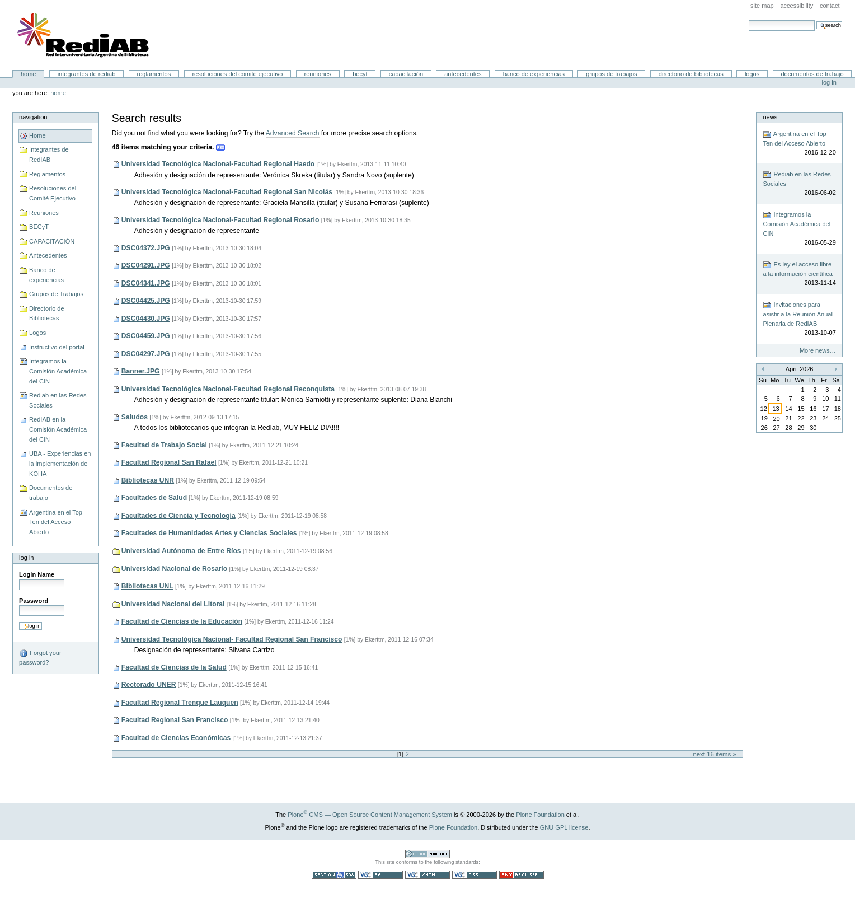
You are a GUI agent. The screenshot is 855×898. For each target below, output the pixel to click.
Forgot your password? (40, 657)
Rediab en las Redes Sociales (57, 400)
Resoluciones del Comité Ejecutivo (237, 74)
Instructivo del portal (56, 347)
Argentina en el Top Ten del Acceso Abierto (55, 522)
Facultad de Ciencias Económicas (176, 738)
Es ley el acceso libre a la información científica (799, 274)
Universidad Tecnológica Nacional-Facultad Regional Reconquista (228, 389)
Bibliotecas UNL (147, 586)
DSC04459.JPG (145, 336)
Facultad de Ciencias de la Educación (181, 621)
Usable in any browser (521, 875)
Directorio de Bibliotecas (691, 74)
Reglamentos (154, 74)
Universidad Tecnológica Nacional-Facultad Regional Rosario (220, 220)
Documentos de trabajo (812, 74)
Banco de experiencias (534, 74)
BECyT (360, 74)
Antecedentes (462, 74)
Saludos (134, 417)
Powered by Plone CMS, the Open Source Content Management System (427, 854)
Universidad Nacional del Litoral (173, 604)
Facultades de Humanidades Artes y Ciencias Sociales (209, 533)
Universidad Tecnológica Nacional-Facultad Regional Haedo (217, 164)
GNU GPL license (564, 827)
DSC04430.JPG (145, 318)
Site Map (762, 5)
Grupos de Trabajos (611, 74)
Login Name (36, 574)
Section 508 (334, 875)
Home (28, 74)
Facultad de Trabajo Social (164, 445)
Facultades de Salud (154, 498)
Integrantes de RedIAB (87, 74)
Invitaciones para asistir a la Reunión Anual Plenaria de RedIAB (799, 319)
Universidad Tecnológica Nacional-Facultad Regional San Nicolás (226, 192)
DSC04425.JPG (145, 301)
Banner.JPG (140, 371)
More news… (818, 350)
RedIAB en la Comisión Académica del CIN (58, 429)
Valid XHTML (427, 875)
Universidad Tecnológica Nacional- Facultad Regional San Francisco (231, 639)
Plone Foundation (540, 814)
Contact (830, 5)
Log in (829, 82)
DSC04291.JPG (145, 265)
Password (33, 600)
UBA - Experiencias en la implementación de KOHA (60, 463)
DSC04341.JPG (145, 283)
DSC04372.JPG (145, 248)
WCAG (380, 875)
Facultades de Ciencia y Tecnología (178, 516)
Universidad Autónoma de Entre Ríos (181, 551)
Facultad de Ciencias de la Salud (174, 667)
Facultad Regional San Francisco (174, 720)
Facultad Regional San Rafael (169, 462)
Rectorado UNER (148, 685)
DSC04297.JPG (145, 354)
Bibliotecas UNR (147, 480)
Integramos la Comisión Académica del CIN (58, 371)
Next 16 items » (714, 754)
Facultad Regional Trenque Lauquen (179, 703)
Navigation (33, 117)
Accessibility (796, 5)
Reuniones (317, 74)
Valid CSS (474, 875)
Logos (752, 74)
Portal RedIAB (84, 35)
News (770, 117)
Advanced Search (293, 133)
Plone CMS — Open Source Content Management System (370, 814)
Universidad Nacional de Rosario (174, 569)
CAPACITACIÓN (406, 74)
